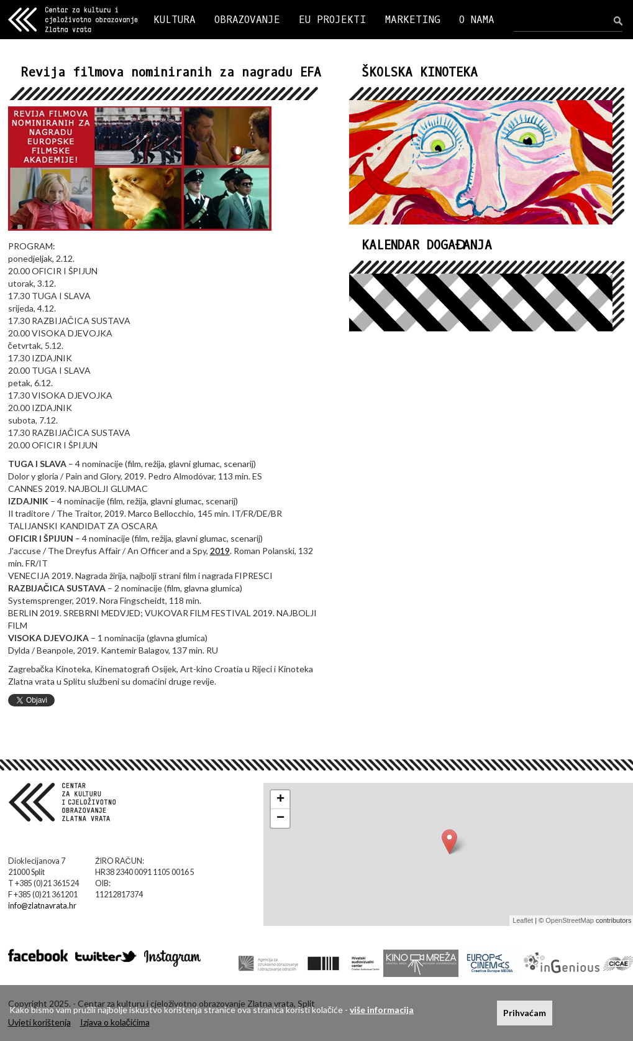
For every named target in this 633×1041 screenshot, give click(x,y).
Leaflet (522, 920)
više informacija (382, 1009)
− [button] (280, 818)
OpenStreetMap (569, 920)
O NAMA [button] (476, 19)
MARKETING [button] (412, 19)
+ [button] (280, 799)
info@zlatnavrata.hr (42, 905)
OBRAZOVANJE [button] (247, 19)
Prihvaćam (524, 1012)
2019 (220, 550)
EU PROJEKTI (333, 19)
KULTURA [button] (174, 19)
